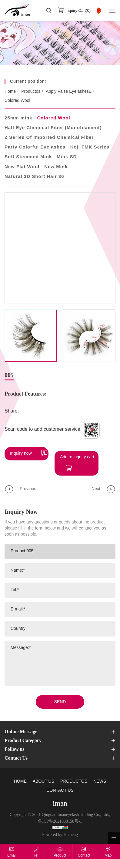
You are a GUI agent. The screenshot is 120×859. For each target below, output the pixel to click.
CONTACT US (60, 787)
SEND (60, 698)
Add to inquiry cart (77, 453)
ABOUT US (43, 778)
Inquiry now (21, 453)
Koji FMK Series (89, 147)
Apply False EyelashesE (69, 91)
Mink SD (67, 157)
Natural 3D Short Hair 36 (34, 176)
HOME (20, 778)
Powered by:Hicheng (60, 831)
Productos (30, 91)
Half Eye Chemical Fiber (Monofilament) (53, 127)
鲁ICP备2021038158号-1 (60, 818)
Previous (28, 485)
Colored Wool (17, 101)
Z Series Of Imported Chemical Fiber (49, 137)
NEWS (99, 778)
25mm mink (18, 118)
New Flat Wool (22, 167)
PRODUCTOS (73, 778)
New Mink (56, 167)
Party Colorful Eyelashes (35, 147)
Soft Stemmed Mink (28, 157)
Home (10, 91)
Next (96, 485)
